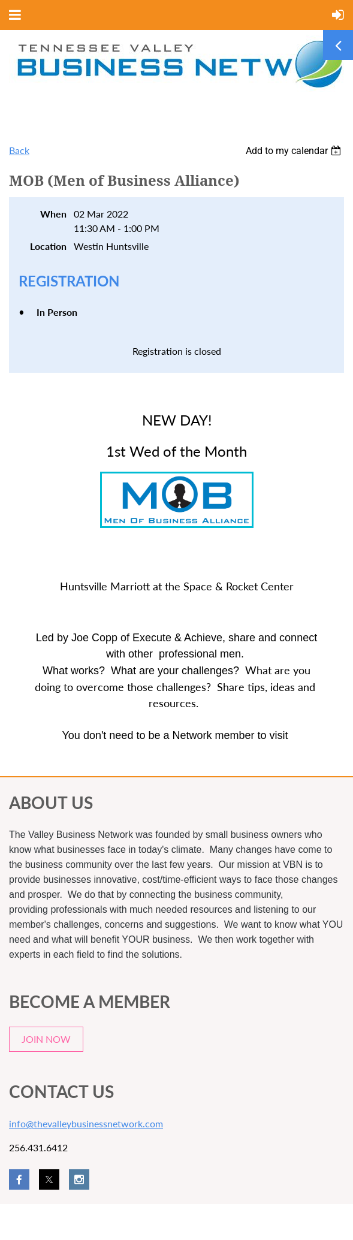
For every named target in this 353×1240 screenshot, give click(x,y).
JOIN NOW (46, 1039)
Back (19, 150)
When (53, 213)
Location (48, 246)
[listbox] (295, 150)
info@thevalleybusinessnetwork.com (86, 1123)
